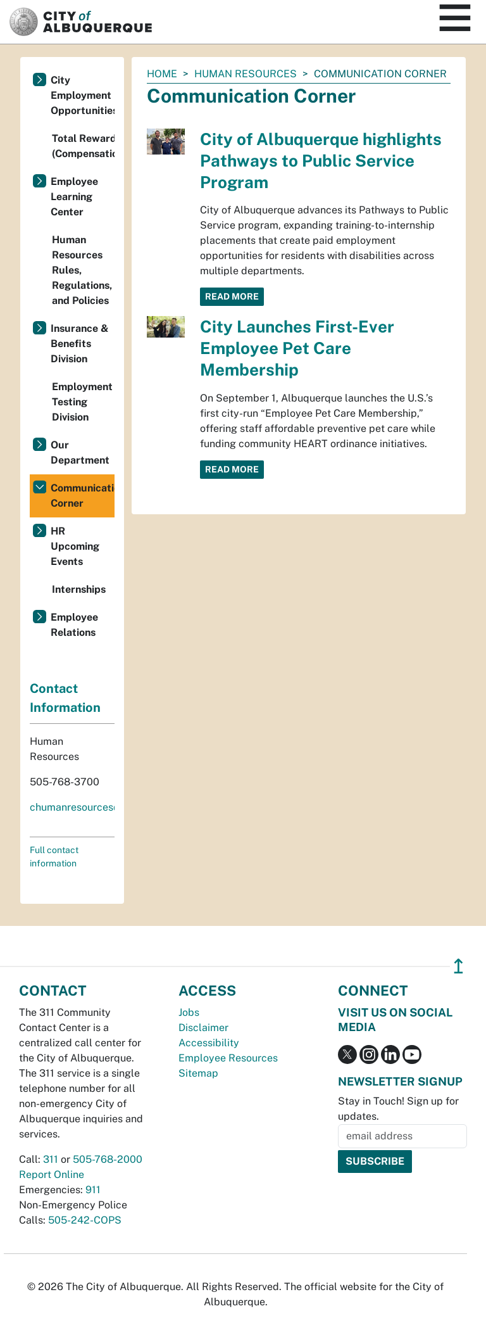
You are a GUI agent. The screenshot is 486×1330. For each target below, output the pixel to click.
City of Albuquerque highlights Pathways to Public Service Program (321, 160)
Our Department (80, 452)
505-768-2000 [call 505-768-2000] (107, 1159)
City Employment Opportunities (83, 95)
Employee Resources (228, 1058)
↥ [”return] (458, 966)
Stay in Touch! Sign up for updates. (398, 1108)
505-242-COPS (85, 1220)
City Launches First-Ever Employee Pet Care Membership (297, 348)
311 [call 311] (50, 1159)
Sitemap (198, 1073)
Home (162, 74)
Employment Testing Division (82, 402)
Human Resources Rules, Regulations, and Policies (82, 270)
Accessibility (208, 1043)
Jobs (188, 1012)
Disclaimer (203, 1028)
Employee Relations (74, 624)
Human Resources (245, 74)
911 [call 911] (93, 1190)
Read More (232, 296)
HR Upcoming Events (75, 546)
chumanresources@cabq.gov (97, 807)
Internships (79, 589)
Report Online (51, 1174)
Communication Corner (83, 495)
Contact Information (65, 698)
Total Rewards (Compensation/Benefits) (83, 146)
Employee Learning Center (74, 196)
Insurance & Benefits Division (80, 343)
